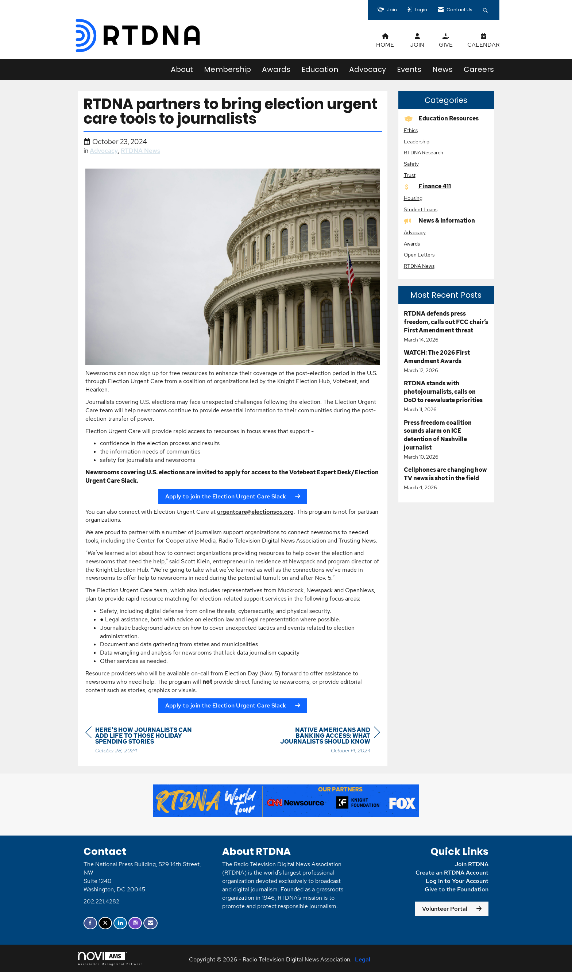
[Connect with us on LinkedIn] (120, 923)
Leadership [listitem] (416, 141)
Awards (276, 69)
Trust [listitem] (410, 174)
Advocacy (367, 69)
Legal (362, 959)
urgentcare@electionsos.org (255, 512)
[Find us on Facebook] (90, 923)
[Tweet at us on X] (105, 923)
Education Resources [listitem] (441, 118)
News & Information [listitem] (439, 220)
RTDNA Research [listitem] (423, 152)
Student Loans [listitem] (420, 209)
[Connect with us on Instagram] (135, 923)
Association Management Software (110, 958)
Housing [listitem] (413, 197)
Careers (479, 69)
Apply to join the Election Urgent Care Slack (225, 496)
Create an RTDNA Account (452, 872)
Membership (227, 69)
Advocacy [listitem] (415, 232)
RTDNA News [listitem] (419, 265)
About (182, 69)
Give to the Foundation (456, 889)
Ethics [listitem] (411, 130)
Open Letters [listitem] (419, 254)
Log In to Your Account (457, 881)
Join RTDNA (471, 864)
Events (409, 69)
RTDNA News (140, 151)
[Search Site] (486, 10)
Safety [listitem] (411, 163)
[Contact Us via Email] (150, 923)
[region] (325, 741)
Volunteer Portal (444, 909)
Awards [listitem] (412, 243)
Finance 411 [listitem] (427, 186)
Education (319, 69)
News (442, 69)
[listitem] (446, 326)
